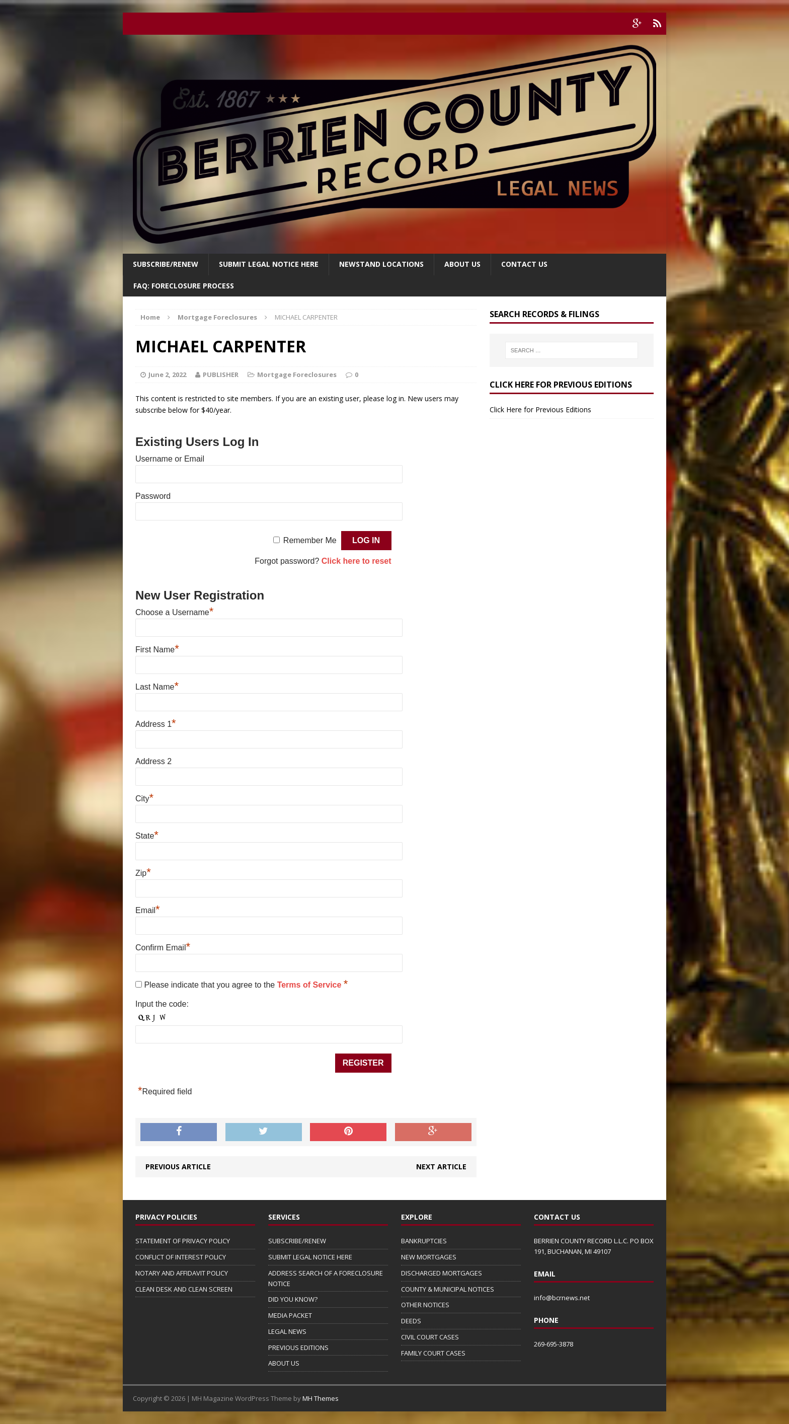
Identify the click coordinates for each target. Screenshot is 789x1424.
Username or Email (169, 459)
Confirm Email (162, 947)
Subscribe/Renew (165, 264)
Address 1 (155, 724)
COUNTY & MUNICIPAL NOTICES (447, 1289)
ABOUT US (283, 1363)
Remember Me (310, 540)
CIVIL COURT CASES (430, 1336)
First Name (157, 649)
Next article (441, 1166)
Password (153, 496)
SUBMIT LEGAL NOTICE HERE (269, 264)
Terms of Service (310, 985)
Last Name (157, 687)
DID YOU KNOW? (293, 1299)
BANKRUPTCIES (424, 1240)
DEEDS (411, 1320)
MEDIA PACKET (290, 1315)
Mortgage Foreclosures (297, 374)
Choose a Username (174, 612)
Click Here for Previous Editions (540, 409)
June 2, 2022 (167, 374)
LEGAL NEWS (287, 1331)
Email (147, 910)
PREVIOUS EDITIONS (298, 1347)
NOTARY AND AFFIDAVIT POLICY (181, 1273)
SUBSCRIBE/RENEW (297, 1240)
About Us (462, 264)
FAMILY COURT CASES (433, 1353)
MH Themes (320, 1398)
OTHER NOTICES (425, 1304)
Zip (143, 873)
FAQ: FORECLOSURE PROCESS (183, 285)
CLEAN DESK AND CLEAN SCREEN (183, 1289)
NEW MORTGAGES (428, 1256)
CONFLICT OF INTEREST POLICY (180, 1256)
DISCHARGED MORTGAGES (441, 1273)
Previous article (178, 1166)
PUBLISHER (221, 374)
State (147, 836)
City (144, 798)
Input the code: (162, 1004)
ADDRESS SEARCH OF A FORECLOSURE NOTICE (325, 1278)
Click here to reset (356, 561)
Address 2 (153, 761)
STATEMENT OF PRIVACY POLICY (182, 1240)
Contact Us (524, 264)
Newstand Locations (381, 264)
